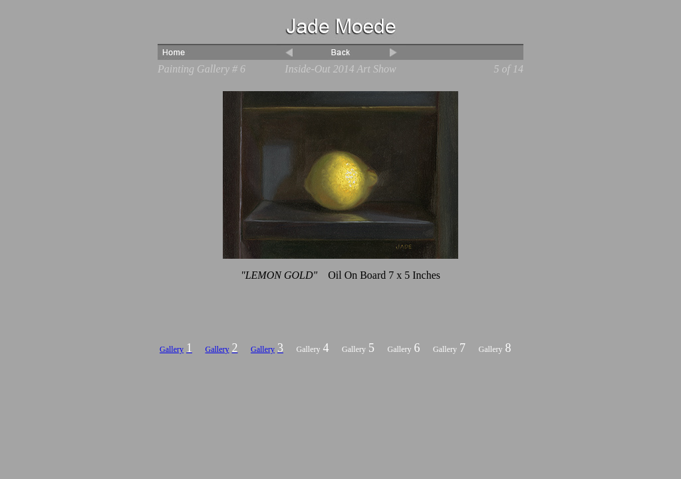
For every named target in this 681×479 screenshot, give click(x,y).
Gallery (172, 349)
